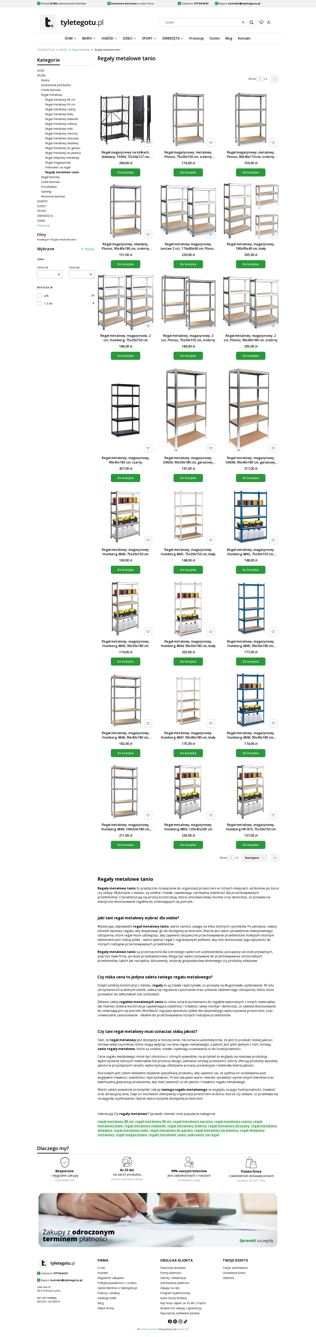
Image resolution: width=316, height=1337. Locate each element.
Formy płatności (170, 1273)
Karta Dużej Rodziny (173, 1298)
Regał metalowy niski (59, 128)
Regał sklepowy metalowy (62, 158)
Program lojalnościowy (175, 1293)
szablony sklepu (149, 1329)
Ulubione (228, 1278)
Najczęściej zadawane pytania (180, 1313)
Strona (252, 78)
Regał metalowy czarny (60, 109)
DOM (40, 70)
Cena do (74, 267)
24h (46, 296)
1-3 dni (48, 303)
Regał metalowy (81, 49)
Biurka (45, 80)
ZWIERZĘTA (45, 216)
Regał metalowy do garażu (62, 148)
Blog (101, 1303)
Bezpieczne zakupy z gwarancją (181, 1308)
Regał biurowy (50, 177)
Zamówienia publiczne (174, 1283)
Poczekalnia (49, 187)
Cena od (42, 267)
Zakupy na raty (170, 1288)
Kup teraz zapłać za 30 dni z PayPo (183, 1303)
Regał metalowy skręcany (62, 138)
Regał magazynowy (58, 162)
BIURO (63, 49)
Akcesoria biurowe (53, 196)
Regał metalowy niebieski (61, 119)
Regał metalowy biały (59, 114)
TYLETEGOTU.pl (46, 49)
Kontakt (103, 1273)
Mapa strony (106, 1308)
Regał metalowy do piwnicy (63, 153)
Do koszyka (125, 172)
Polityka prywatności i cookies (117, 1283)
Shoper (181, 1329)
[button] (251, 22)
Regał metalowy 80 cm (60, 99)
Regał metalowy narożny (61, 133)
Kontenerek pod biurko (56, 85)
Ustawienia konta (234, 1273)
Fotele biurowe (51, 90)
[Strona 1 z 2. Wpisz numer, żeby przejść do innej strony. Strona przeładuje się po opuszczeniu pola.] (260, 79)
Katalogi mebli (107, 1298)
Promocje (43, 225)
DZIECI (41, 206)
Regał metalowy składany (62, 143)
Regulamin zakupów (111, 1278)
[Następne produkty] (255, 858)
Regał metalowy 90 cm (60, 104)
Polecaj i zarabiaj (109, 1293)
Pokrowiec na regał (57, 167)
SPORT (41, 211)
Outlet (41, 220)
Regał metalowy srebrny (61, 124)
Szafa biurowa (50, 182)
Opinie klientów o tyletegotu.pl (117, 1288)
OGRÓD (42, 201)
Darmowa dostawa (172, 1268)
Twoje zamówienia (235, 1268)
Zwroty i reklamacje (173, 1278)
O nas (101, 1268)
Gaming (46, 191)
